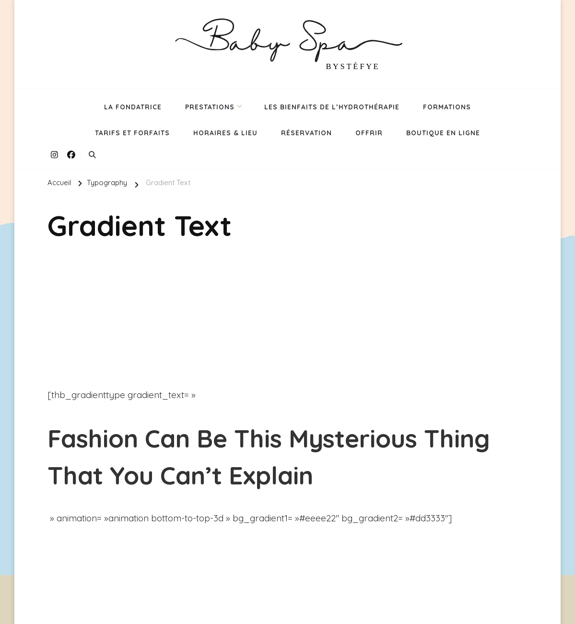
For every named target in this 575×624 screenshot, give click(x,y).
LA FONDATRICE (133, 107)
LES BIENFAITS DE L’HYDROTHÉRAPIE (331, 107)
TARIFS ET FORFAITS (132, 133)
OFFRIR (369, 133)
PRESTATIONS (210, 107)
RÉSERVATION (306, 133)
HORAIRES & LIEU (225, 133)
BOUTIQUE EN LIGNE (443, 133)
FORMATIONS (447, 107)
